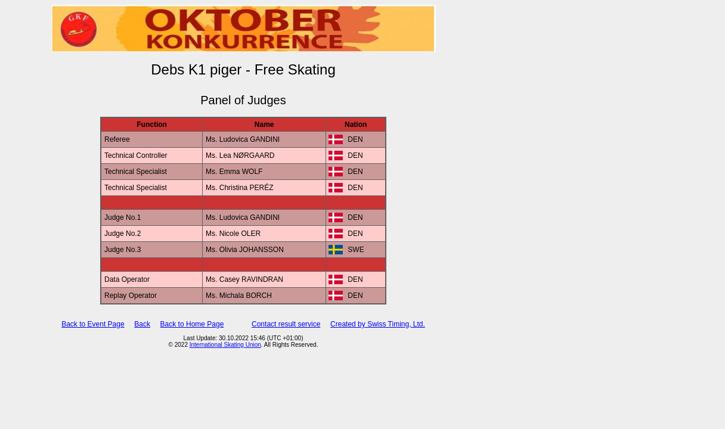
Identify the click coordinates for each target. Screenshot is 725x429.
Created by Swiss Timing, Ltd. (377, 324)
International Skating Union (225, 344)
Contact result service (286, 324)
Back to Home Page (192, 324)
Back (142, 324)
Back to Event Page (92, 324)
